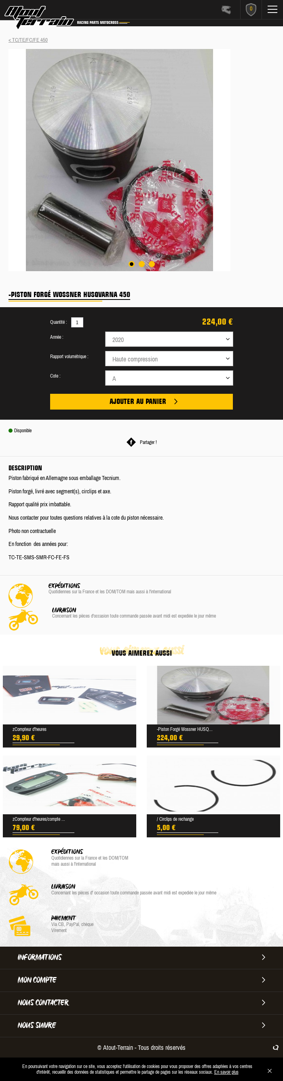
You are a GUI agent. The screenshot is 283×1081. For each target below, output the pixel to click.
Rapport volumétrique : (69, 356)
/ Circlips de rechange (175, 819)
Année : (56, 337)
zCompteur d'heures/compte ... (39, 819)
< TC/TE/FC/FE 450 (28, 40)
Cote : (55, 376)
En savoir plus (226, 1072)
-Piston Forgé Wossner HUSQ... (185, 729)
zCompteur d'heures (29, 729)
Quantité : (58, 322)
